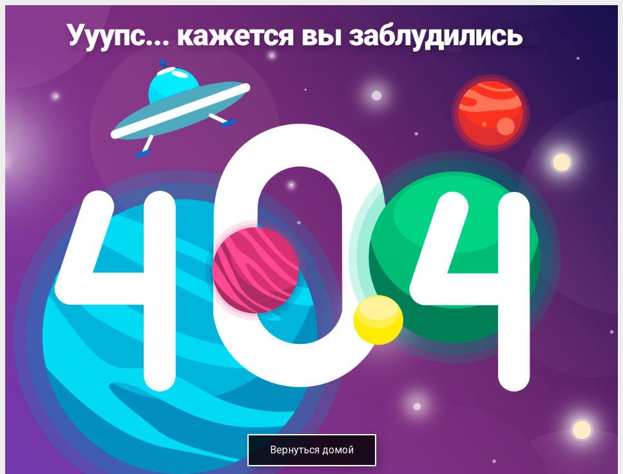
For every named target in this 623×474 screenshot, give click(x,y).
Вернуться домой (312, 450)
